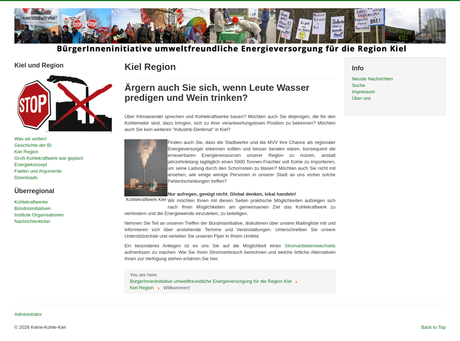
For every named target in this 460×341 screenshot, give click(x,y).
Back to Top (433, 327)
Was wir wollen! (30, 138)
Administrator (28, 314)
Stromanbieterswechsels (310, 245)
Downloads (25, 177)
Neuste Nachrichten (372, 78)
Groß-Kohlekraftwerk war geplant (48, 158)
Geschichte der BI (32, 145)
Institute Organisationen (39, 215)
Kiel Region (26, 151)
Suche (358, 85)
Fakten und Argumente (38, 171)
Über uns (361, 98)
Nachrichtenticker (32, 221)
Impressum (363, 91)
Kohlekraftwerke (31, 202)
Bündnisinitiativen (32, 208)
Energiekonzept (30, 164)
